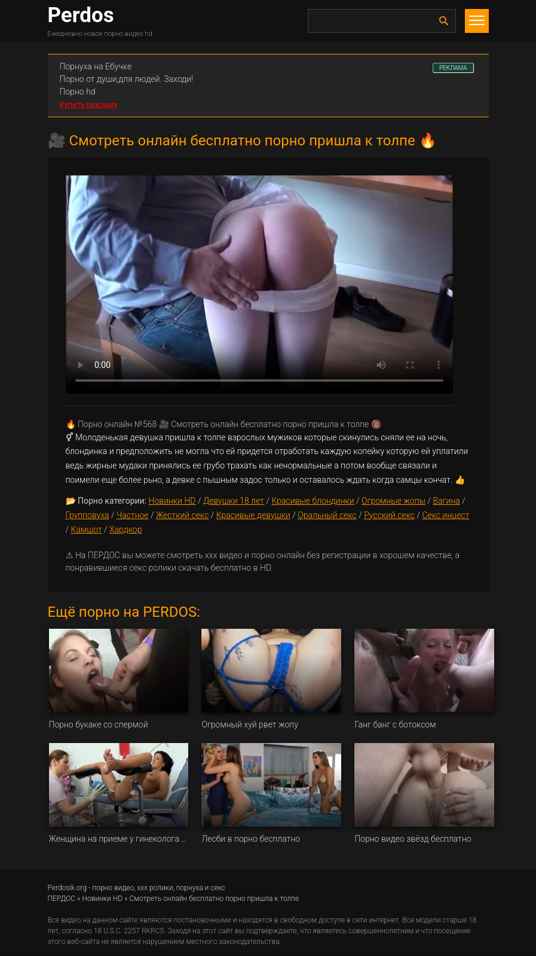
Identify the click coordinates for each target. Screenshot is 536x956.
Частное (133, 515)
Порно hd (78, 91)
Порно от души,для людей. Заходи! (127, 79)
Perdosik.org (67, 888)
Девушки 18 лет (233, 501)
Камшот (86, 529)
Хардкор (125, 529)
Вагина (446, 501)
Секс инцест (445, 515)
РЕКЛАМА (453, 68)
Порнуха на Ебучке (96, 66)
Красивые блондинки (312, 501)
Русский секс (389, 515)
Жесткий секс (182, 515)
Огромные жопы (393, 501)
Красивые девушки (253, 515)
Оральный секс (327, 515)
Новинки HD (172, 501)
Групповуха (87, 515)
